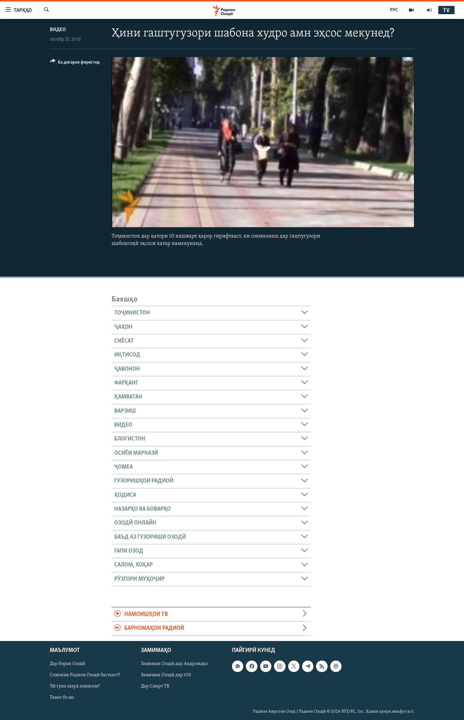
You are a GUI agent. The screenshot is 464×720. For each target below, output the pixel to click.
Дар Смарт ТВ (155, 686)
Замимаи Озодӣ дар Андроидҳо (174, 663)
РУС (394, 10)
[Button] (75, 63)
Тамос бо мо (62, 697)
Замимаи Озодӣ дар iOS (166, 675)
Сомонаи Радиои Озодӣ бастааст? (85, 675)
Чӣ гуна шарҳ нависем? (75, 686)
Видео (58, 30)
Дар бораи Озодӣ (67, 663)
